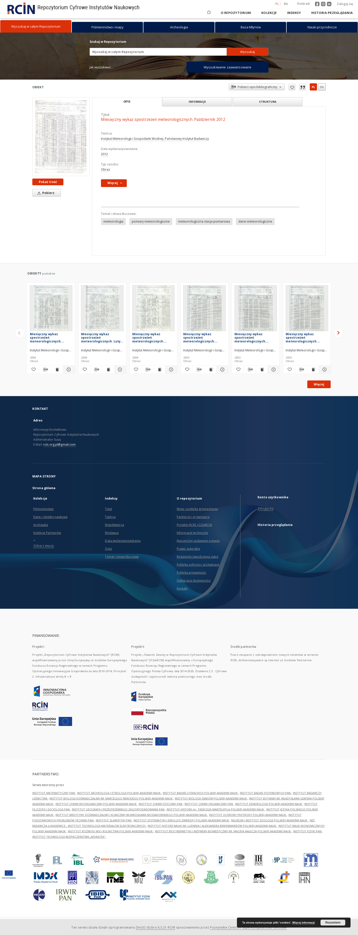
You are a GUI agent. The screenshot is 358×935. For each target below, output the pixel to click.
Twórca (110, 517)
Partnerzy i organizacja (193, 517)
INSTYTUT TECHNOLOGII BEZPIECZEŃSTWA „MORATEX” (69, 837)
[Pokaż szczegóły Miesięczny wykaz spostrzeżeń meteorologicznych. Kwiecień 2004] (68, 369)
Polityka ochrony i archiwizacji (198, 564)
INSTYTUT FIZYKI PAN (307, 831)
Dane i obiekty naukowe (50, 517)
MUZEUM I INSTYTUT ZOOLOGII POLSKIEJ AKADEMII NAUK (269, 820)
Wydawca (112, 533)
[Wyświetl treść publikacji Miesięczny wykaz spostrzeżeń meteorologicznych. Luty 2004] (108, 369)
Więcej (319, 384)
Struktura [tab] (267, 101)
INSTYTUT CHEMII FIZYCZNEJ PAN (161, 804)
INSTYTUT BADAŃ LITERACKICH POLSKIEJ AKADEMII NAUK (200, 793)
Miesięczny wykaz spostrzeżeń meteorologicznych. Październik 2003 (301, 337)
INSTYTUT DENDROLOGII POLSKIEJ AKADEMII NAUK (269, 804)
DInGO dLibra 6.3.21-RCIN (155, 927)
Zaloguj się (345, 4)
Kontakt (182, 588)
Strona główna (44, 488)
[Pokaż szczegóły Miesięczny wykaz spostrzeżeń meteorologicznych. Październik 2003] (324, 369)
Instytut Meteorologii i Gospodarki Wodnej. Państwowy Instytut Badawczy (155, 139)
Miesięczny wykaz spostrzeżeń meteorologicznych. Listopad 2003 (250, 337)
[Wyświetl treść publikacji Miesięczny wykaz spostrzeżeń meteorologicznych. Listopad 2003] (262, 369)
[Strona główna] (209, 12)
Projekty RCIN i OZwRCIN (194, 525)
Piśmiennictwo (43, 509)
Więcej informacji (303, 922)
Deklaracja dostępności (194, 580)
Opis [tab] (127, 101)
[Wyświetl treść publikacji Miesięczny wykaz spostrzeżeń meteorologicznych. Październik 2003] (313, 369)
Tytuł (108, 509)
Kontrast (303, 3)
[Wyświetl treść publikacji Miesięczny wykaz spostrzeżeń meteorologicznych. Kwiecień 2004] (57, 369)
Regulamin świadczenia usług (197, 557)
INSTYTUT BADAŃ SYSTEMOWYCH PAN (265, 793)
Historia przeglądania (332, 13)
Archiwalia (40, 525)
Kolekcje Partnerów (47, 533)
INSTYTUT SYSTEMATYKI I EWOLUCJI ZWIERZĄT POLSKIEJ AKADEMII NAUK (182, 820)
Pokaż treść (48, 182)
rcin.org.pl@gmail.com (59, 444)
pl (313, 87)
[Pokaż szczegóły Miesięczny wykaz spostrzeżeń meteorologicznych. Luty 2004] (119, 369)
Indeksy (294, 13)
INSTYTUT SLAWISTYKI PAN (114, 820)
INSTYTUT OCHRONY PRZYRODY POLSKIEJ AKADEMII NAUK (248, 815)
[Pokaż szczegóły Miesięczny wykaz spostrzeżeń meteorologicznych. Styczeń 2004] (171, 369)
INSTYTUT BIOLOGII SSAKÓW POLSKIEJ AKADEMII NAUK (211, 798)
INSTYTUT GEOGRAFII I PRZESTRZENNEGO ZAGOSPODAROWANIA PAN (118, 809)
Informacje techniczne (192, 533)
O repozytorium (236, 13)
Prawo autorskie (188, 549)
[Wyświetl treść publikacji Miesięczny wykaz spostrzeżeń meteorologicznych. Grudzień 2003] (210, 369)
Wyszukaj (247, 51)
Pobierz (45, 193)
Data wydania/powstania (122, 541)
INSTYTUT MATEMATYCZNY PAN (54, 793)
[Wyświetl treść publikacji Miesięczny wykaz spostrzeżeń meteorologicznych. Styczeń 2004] (159, 369)
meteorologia (113, 221)
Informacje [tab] (197, 101)
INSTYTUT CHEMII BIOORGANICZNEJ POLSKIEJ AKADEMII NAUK (96, 804)
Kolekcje (269, 13)
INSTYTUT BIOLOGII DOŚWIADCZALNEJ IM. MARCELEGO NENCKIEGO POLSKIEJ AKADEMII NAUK (111, 798)
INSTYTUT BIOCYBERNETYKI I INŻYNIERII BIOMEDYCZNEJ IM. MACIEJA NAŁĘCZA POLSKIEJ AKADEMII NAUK (223, 831)
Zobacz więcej (43, 546)
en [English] (286, 3)
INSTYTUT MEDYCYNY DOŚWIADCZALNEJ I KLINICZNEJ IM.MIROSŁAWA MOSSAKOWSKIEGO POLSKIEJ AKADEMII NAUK (131, 815)
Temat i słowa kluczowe (122, 557)
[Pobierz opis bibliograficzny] (45, 369)
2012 (104, 154)
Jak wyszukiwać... (101, 67)
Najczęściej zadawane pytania (198, 541)
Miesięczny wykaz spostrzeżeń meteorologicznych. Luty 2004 (101, 337)
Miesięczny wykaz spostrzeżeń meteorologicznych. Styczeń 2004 (148, 337)
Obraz (105, 169)
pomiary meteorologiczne (151, 221)
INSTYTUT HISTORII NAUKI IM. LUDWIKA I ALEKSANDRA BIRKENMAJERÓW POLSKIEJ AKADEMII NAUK (212, 826)
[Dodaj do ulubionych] (33, 369)
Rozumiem (333, 922)
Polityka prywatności (191, 572)
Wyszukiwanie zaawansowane (228, 67)
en (322, 87)
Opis (108, 549)
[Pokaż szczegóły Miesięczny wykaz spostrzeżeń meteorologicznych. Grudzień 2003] (221, 369)
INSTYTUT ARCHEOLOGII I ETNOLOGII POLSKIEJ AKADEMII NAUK (119, 793)
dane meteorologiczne (255, 221)
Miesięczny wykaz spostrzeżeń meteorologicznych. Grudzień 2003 (199, 337)
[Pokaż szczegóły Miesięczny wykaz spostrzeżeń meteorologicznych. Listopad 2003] (273, 369)
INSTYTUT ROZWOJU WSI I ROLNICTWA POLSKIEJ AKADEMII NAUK (110, 831)
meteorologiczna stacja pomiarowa (204, 221)
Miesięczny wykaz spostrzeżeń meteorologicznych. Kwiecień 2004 (46, 337)
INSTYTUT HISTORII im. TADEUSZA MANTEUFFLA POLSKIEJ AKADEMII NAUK (216, 809)
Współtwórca (114, 525)
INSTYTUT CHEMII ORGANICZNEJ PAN (209, 804)
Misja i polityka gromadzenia (197, 509)
